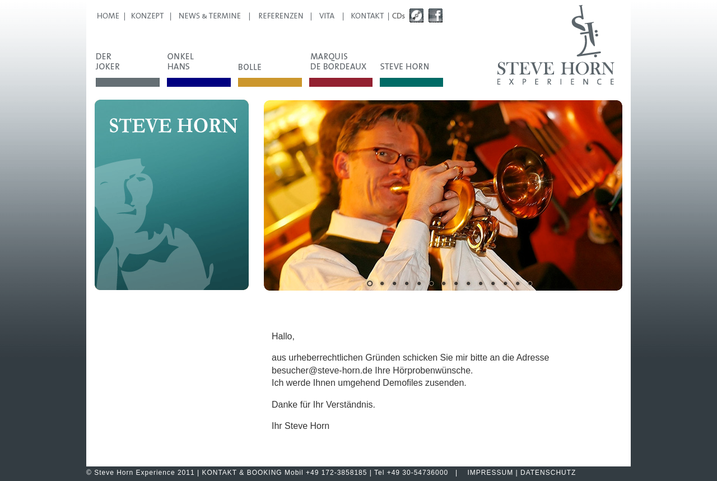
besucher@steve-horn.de (322, 370)
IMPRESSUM (491, 473)
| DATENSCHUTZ (544, 473)
